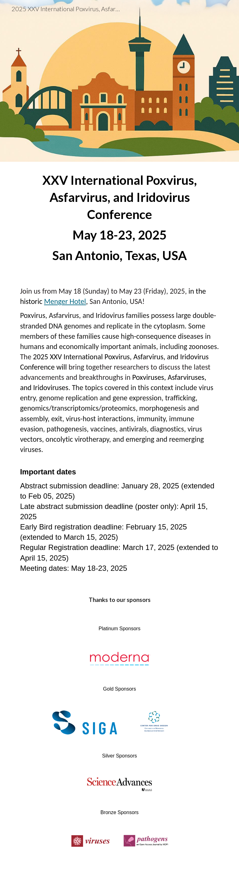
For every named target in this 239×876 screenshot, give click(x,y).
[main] (119, 218)
